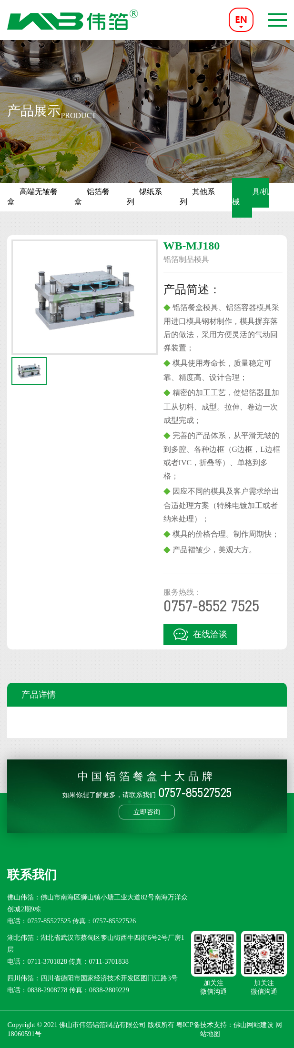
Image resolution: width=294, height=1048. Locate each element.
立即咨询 (146, 812)
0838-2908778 (47, 990)
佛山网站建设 (253, 1024)
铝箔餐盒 (92, 197)
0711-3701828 (47, 961)
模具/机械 (250, 197)
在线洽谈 (200, 634)
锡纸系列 (144, 197)
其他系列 (197, 197)
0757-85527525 (49, 921)
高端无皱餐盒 (32, 197)
